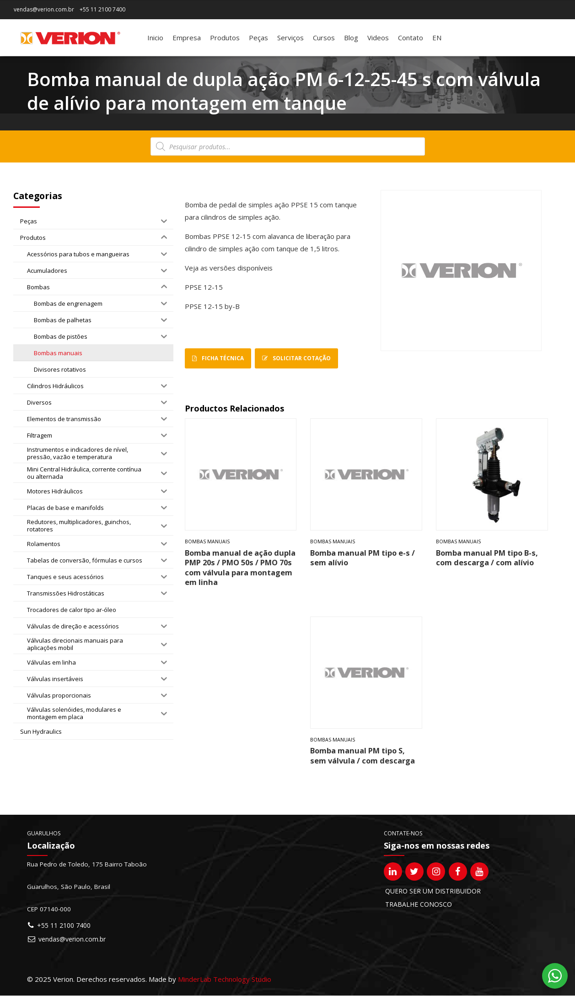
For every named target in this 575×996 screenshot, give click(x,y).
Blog (351, 37)
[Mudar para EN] (436, 37)
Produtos (225, 37)
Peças (258, 37)
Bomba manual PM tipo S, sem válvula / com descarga (362, 756)
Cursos (324, 37)
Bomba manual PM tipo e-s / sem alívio (362, 557)
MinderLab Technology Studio (224, 979)
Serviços (290, 37)
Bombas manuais (207, 542)
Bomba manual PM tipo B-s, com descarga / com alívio (487, 557)
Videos (378, 37)
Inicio (155, 37)
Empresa (186, 37)
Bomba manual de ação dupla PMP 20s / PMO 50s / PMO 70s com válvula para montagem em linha (240, 567)
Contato (410, 37)
